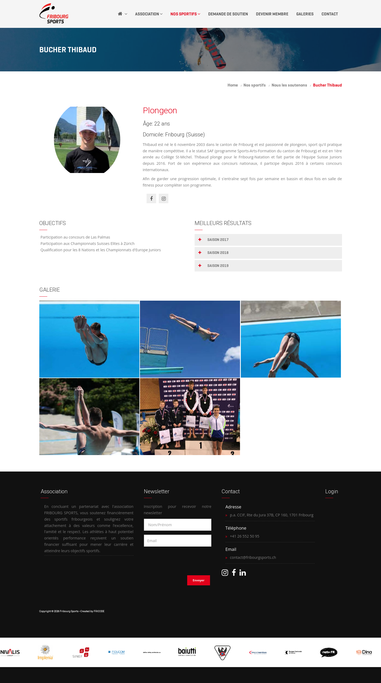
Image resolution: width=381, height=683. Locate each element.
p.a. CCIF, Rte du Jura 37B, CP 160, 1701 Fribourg (271, 514)
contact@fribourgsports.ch (253, 557)
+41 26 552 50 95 (244, 536)
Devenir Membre (272, 13)
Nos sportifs (254, 85)
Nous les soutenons (289, 85)
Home (233, 85)
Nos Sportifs (185, 13)
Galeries (305, 13)
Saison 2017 (218, 239)
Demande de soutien (228, 13)
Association (148, 13)
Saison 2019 (218, 265)
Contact (330, 13)
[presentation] (178, 559)
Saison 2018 (218, 252)
